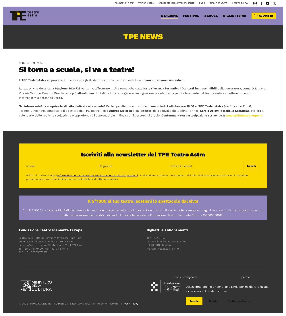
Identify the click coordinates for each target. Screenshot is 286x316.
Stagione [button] (169, 16)
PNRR (202, 3)
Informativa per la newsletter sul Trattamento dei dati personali (97, 175)
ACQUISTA (263, 16)
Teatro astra (146, 3)
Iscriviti (251, 165)
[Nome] (58, 166)
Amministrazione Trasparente (177, 3)
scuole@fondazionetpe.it (244, 115)
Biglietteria (234, 16)
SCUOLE (211, 16)
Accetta (194, 301)
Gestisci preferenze (239, 301)
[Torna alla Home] (24, 15)
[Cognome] (130, 166)
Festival (191, 16)
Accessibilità (240, 3)
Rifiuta (213, 301)
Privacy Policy (129, 303)
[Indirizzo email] (203, 166)
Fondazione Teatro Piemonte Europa (50, 230)
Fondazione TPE (124, 3)
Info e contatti (218, 3)
